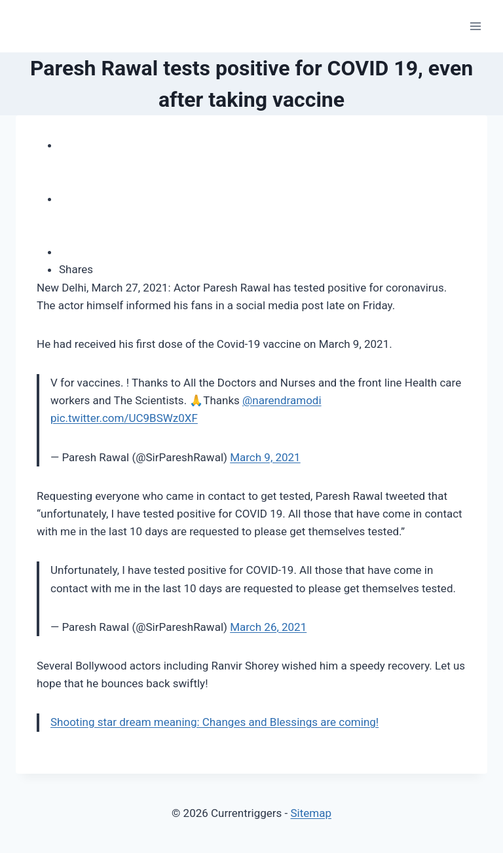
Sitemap (310, 813)
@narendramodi (282, 400)
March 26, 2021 (268, 627)
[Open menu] (475, 26)
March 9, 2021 (265, 457)
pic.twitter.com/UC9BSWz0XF (124, 418)
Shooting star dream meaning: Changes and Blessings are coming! (214, 722)
